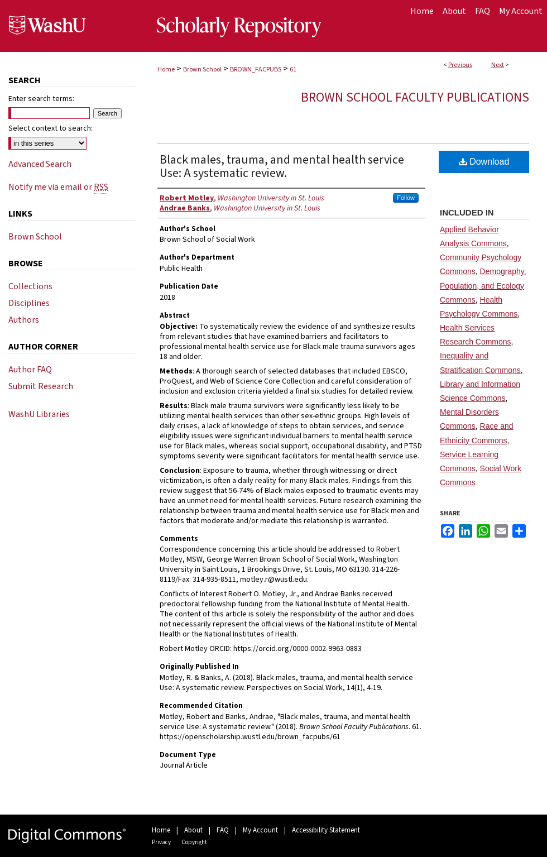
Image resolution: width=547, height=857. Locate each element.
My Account (260, 830)
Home (166, 69)
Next (497, 65)
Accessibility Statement (326, 830)
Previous (460, 65)
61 (293, 69)
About (193, 830)
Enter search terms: (41, 98)
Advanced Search (39, 164)
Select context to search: (50, 128)
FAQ (223, 830)
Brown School (202, 69)
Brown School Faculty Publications (415, 97)
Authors (23, 320)
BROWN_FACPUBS (255, 69)
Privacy (161, 842)
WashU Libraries (39, 414)
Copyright (194, 842)
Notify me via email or (58, 187)
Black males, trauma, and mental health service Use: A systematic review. (282, 166)
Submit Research (40, 386)
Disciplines (29, 303)
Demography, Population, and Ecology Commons (483, 285)
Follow (406, 197)
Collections (30, 286)
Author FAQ (30, 369)
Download (484, 161)
